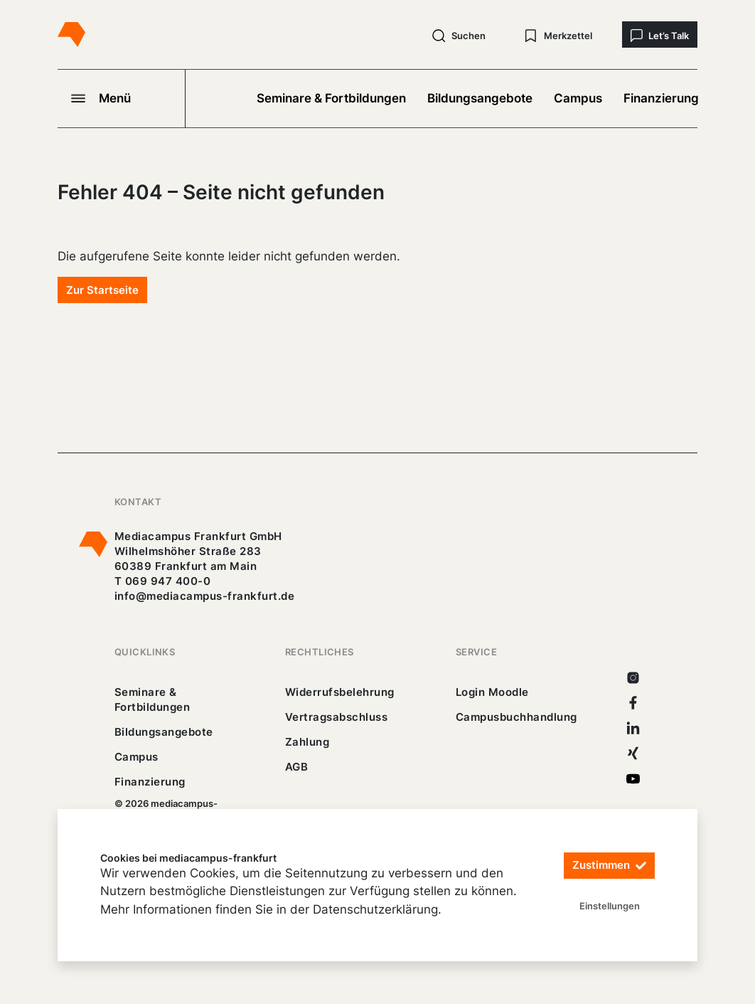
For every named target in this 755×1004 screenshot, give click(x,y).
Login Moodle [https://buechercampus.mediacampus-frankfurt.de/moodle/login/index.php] (492, 692)
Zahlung (307, 742)
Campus (578, 98)
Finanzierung (661, 98)
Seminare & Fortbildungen (331, 98)
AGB (297, 766)
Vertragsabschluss (336, 717)
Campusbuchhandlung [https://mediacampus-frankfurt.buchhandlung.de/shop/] (516, 717)
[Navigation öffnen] (122, 98)
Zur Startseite (102, 290)
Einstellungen (609, 905)
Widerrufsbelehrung (340, 692)
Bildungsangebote (479, 98)
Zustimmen (609, 865)
